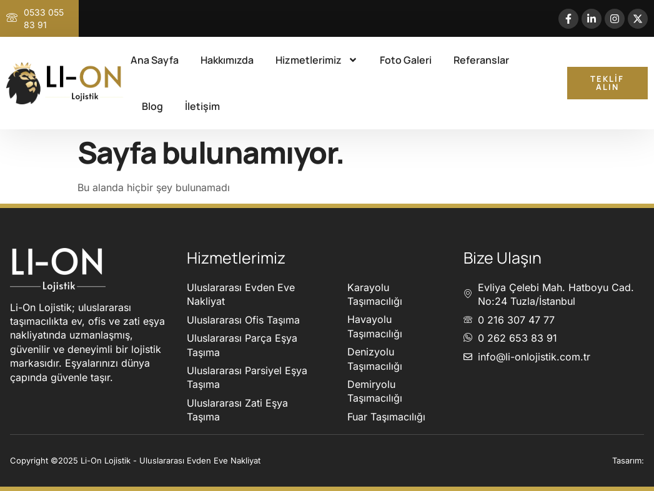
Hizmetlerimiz (316, 60)
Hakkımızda (227, 60)
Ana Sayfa (155, 60)
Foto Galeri (406, 60)
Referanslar (481, 60)
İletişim (202, 106)
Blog (152, 106)
